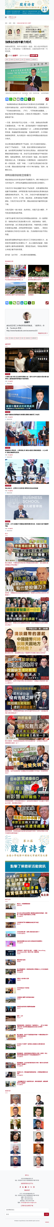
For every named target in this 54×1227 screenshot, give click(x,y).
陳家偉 (19, 1045)
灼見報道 (8, 412)
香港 (14, 23)
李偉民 (19, 953)
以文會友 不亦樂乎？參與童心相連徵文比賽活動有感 (31, 1044)
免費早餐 (34, 56)
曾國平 (15, 56)
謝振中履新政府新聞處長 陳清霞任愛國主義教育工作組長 (22, 414)
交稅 (22, 59)
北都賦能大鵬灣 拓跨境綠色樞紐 (25, 997)
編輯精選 (19, 905)
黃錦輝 (19, 999)
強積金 (12, 59)
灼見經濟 (8, 521)
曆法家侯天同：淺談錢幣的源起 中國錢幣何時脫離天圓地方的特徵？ (25, 653)
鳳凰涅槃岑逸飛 (21, 960)
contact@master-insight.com (28, 1202)
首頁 (6, 23)
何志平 (19, 1008)
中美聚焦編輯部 (21, 933)
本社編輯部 (10, 381)
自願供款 (28, 59)
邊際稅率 (34, 59)
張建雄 (19, 980)
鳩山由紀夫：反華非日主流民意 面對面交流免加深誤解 (21, 488)
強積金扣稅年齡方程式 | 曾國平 (24, 23)
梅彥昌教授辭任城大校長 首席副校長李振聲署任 (29, 941)
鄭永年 (19, 924)
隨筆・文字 (20, 1016)
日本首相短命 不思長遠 (23, 988)
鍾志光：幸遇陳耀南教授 (23, 903)
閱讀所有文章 (43, 333)
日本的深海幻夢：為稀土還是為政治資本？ (28, 931)
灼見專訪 (8, 374)
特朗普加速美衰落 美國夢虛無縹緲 (26, 1006)
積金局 (17, 59)
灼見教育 (8, 447)
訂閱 (46, 1214)
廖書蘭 (19, 961)
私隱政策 (47, 1222)
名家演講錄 (8, 485)
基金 (7, 59)
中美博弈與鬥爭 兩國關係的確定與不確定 (28, 922)
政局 (10, 23)
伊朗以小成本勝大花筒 (23, 978)
